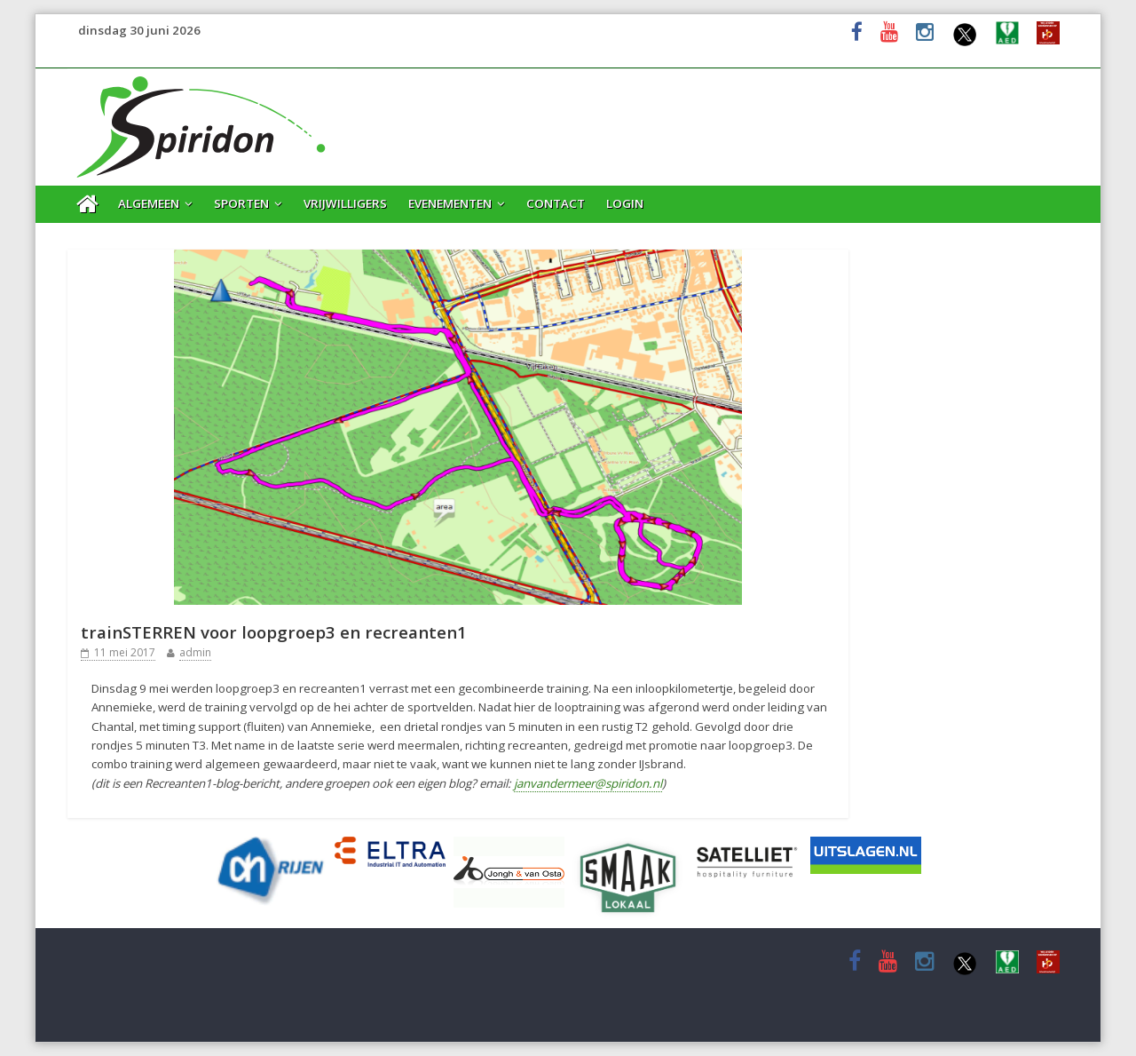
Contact (555, 203)
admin (195, 652)
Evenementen (450, 203)
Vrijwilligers (345, 203)
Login (624, 203)
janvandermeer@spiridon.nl (588, 783)
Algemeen (148, 203)
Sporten (241, 203)
